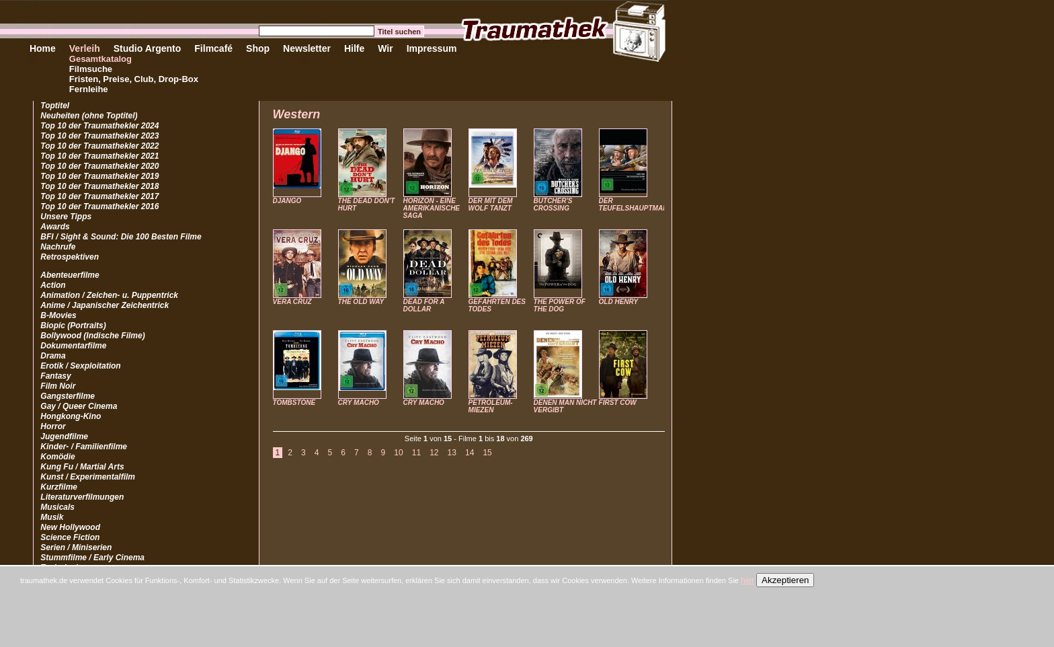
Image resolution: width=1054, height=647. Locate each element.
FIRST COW (618, 402)
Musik (51, 517)
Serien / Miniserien (76, 547)
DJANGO (287, 200)
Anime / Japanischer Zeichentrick (104, 305)
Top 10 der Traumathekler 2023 (99, 136)
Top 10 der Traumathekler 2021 (99, 156)
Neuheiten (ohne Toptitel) (88, 115)
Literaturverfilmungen (82, 497)
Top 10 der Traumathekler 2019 (99, 176)
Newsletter (307, 48)
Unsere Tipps (65, 216)
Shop (258, 48)
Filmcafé (213, 48)
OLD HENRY (619, 301)
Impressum (432, 48)
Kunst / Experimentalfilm (87, 477)
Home (43, 48)
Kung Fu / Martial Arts (82, 466)
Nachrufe (57, 247)
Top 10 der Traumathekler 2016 (99, 206)
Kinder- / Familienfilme (83, 446)
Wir (385, 48)
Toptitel (54, 105)
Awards (54, 226)
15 (487, 452)
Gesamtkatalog (100, 59)
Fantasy (55, 376)
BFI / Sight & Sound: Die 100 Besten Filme (120, 236)
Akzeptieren (785, 580)
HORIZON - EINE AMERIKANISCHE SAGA (431, 208)
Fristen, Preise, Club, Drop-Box (133, 79)
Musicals (57, 507)
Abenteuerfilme (69, 275)
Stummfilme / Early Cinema (92, 557)
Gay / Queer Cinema (78, 406)
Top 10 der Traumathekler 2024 (99, 125)
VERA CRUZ (292, 301)
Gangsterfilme (67, 396)
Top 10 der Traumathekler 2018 (99, 186)
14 (469, 452)
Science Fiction (69, 537)
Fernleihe (88, 89)
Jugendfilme (64, 436)
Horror (52, 426)
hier (747, 580)
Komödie (57, 456)
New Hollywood (70, 527)
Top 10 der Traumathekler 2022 (99, 146)
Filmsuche (90, 69)
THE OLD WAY (361, 301)
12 (434, 452)
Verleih (84, 48)
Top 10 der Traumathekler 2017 (99, 196)
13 (452, 452)
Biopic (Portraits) (73, 325)
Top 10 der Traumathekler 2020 (99, 166)
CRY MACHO (358, 402)
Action (52, 285)
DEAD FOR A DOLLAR (423, 305)
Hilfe (354, 48)
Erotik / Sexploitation (80, 366)
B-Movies (58, 315)
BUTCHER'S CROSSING (553, 204)
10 (398, 452)
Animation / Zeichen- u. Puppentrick (109, 295)
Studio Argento (147, 48)
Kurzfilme (58, 487)
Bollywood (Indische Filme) (92, 335)
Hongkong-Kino (70, 416)
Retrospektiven (69, 257)
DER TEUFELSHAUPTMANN (636, 204)
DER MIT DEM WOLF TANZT (491, 204)
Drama (52, 355)
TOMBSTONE (294, 402)
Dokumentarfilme (73, 345)
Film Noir (57, 386)
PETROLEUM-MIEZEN (491, 406)
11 (416, 452)
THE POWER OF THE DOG (559, 305)
